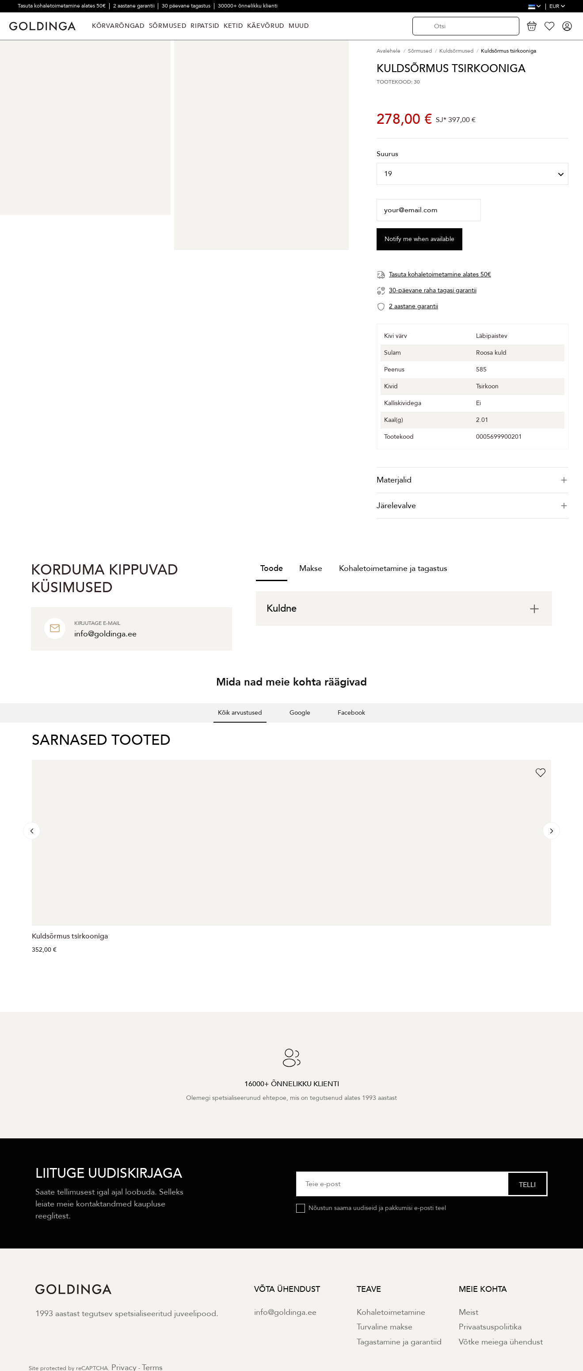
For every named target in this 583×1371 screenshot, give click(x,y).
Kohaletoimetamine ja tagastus (393, 568)
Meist (468, 1312)
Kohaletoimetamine (391, 1312)
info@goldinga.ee (285, 1312)
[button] (7, 731)
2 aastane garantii (134, 5)
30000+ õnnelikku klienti (248, 5)
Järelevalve (472, 505)
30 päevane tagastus (187, 5)
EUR (557, 6)
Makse (310, 568)
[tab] (472, 480)
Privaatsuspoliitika (490, 1327)
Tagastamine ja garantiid (399, 1342)
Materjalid (472, 480)
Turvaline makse (384, 1327)
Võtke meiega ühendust (501, 1342)
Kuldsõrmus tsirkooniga (70, 936)
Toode (271, 568)
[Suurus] (472, 174)
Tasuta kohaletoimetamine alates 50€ (62, 5)
